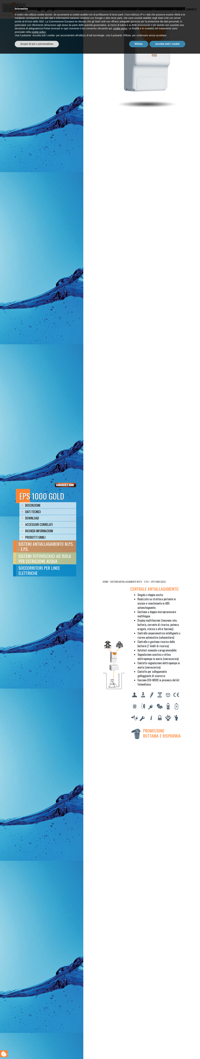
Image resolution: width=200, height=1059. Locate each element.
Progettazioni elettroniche (119, 9)
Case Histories (164, 9)
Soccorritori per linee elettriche (39, 570)
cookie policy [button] (120, 1034)
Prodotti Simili (33, 537)
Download (146, 9)
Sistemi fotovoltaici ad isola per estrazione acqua (44, 558)
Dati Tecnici (31, 511)
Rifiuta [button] (139, 1049)
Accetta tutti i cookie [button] (167, 1049)
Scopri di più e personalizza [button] (36, 1049)
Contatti (191, 9)
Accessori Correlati (37, 524)
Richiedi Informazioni (37, 531)
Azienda (79, 9)
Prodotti (93, 9)
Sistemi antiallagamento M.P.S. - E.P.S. (46, 546)
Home (105, 581)
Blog (180, 9)
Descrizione (31, 505)
